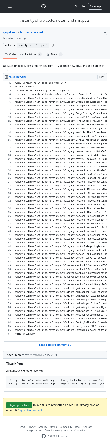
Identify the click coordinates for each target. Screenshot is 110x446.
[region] (55, 208)
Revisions (31, 54)
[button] (52, 45)
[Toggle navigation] (10, 6)
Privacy (31, 427)
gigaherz (10, 32)
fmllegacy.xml (31, 32)
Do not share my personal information (65, 430)
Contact (87, 427)
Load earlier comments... (55, 345)
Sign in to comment (30, 410)
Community (66, 427)
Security (42, 427)
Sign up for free (19, 405)
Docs (77, 427)
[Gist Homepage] (43, 6)
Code (10, 54)
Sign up (95, 6)
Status (53, 427)
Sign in (80, 6)
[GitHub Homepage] (43, 436)
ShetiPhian (14, 355)
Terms (21, 427)
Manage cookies (33, 430)
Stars (54, 54)
